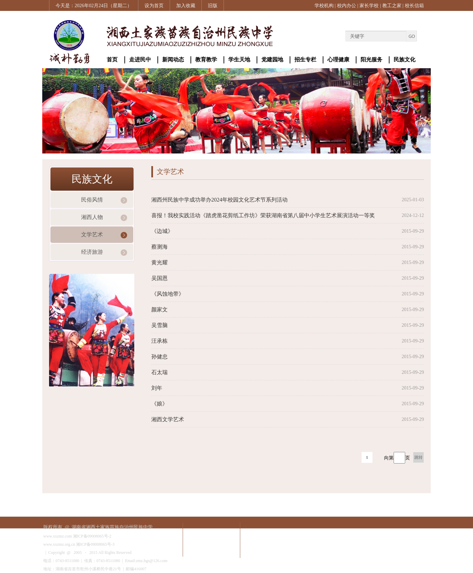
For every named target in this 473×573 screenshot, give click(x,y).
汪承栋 (159, 341)
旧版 (212, 5)
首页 (112, 59)
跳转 (418, 457)
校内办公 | (347, 5)
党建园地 (272, 59)
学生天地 (239, 59)
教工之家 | (392, 5)
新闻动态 (173, 59)
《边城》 (162, 231)
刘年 (156, 388)
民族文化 (404, 59)
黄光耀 (159, 262)
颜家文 (159, 309)
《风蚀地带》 (167, 294)
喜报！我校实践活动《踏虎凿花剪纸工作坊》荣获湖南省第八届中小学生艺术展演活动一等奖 (263, 215)
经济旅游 (92, 252)
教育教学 (206, 59)
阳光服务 (371, 59)
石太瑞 (159, 372)
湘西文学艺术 (167, 419)
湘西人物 (92, 217)
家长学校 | (370, 5)
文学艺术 (92, 234)
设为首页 (154, 5)
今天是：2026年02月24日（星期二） (94, 5)
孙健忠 (159, 356)
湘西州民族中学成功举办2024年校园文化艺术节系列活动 (219, 200)
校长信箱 (414, 5)
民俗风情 (92, 200)
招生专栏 (305, 59)
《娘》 (159, 404)
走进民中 (140, 59)
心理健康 (338, 59)
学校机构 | (325, 5)
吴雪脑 (159, 325)
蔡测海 (159, 247)
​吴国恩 (159, 278)
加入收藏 (185, 5)
